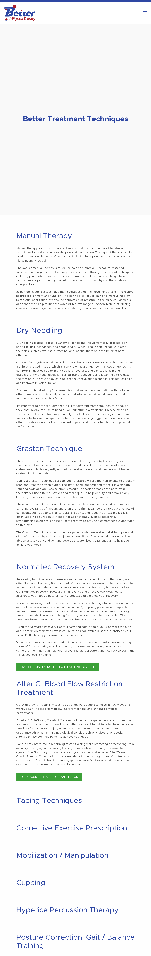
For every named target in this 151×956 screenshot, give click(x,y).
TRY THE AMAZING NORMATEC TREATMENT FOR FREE (57, 667)
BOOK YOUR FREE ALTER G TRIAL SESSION (49, 777)
